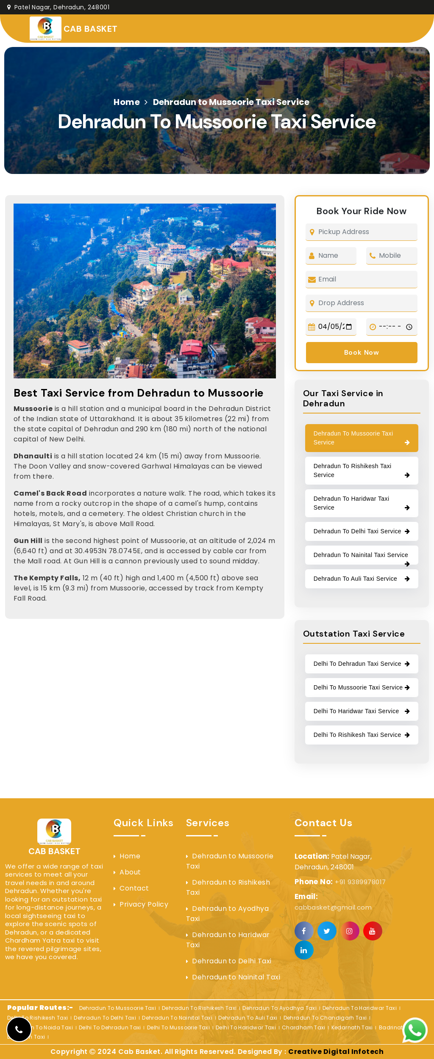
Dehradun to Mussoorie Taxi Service (353, 438)
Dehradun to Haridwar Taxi (228, 940)
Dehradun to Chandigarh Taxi (325, 1017)
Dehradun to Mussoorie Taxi (230, 861)
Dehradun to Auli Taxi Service (356, 578)
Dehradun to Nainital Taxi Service (361, 555)
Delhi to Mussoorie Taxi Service (358, 687)
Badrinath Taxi (399, 1027)
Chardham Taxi (304, 1027)
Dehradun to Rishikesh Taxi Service (353, 470)
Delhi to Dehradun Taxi (110, 1027)
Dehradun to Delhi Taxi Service (357, 531)
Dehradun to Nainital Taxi (236, 977)
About (130, 872)
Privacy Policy (144, 904)
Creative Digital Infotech (336, 1051)
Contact (134, 888)
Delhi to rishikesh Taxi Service (357, 734)
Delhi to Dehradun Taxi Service (357, 663)
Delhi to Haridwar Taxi (246, 1027)
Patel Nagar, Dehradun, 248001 (58, 7)
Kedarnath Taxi (352, 1027)
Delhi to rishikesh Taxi (37, 1017)
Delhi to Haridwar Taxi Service (356, 711)
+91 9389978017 (340, 881)
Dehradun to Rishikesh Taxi (228, 887)
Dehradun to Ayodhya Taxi (227, 914)
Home (127, 102)
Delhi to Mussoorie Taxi (178, 1027)
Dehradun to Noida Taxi (40, 1027)
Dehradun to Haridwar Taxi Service (351, 503)
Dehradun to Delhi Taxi (232, 961)
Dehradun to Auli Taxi (248, 1017)
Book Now (361, 352)
